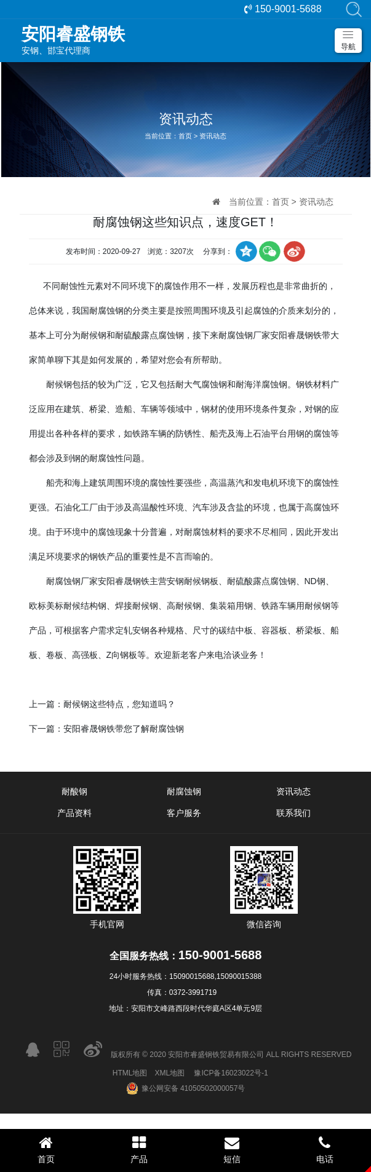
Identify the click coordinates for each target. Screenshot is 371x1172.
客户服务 (184, 813)
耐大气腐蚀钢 (201, 384)
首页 (185, 136)
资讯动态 (212, 136)
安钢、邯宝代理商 (192, 40)
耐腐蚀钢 (184, 791)
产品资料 (74, 813)
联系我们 (293, 813)
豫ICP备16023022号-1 (231, 1073)
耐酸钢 (74, 791)
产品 (139, 1149)
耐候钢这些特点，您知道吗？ (119, 704)
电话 (324, 1149)
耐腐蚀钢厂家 (244, 335)
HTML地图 (130, 1073)
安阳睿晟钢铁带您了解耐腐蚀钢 (123, 729)
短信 (232, 1149)
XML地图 (169, 1073)
